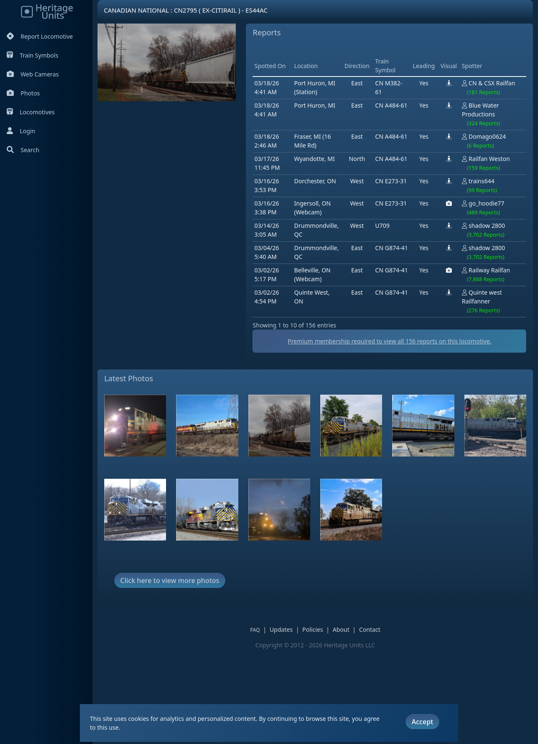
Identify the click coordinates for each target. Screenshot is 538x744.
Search (23, 150)
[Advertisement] (257, 188)
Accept (422, 721)
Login (21, 131)
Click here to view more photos (169, 674)
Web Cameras (33, 74)
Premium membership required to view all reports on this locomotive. (315, 435)
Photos (23, 93)
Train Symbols (32, 55)
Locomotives (31, 112)
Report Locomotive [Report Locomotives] (40, 36)
